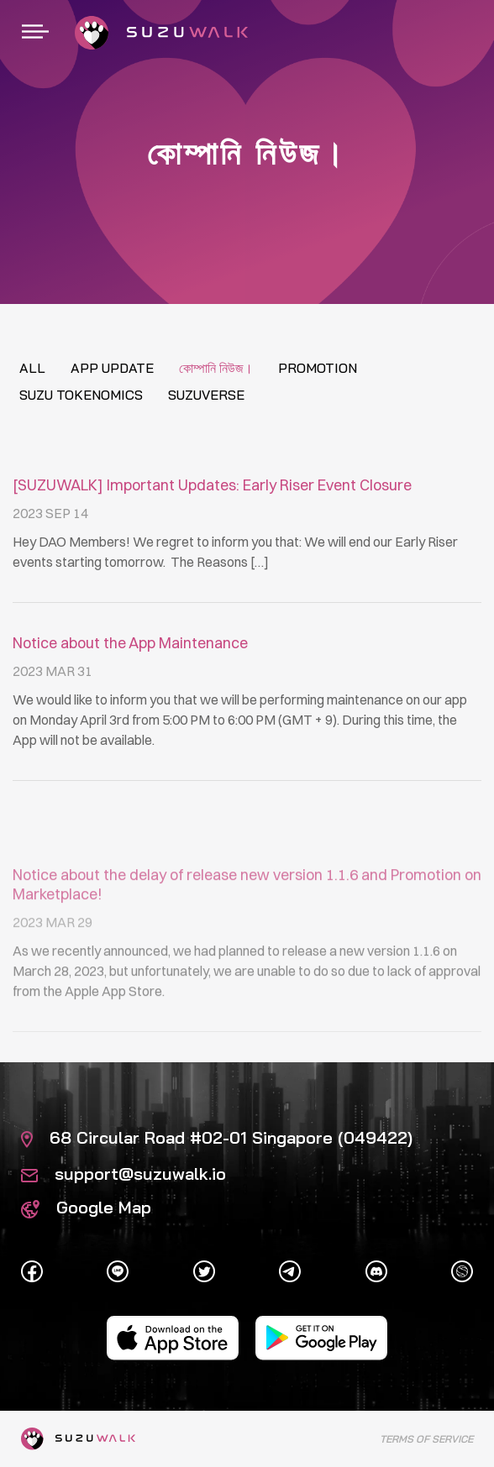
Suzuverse (206, 394)
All (32, 367)
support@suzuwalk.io (123, 1173)
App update (112, 367)
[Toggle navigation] (35, 33)
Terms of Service (426, 1439)
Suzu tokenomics (81, 394)
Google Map (86, 1207)
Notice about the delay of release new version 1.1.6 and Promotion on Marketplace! (247, 954)
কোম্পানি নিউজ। (216, 367)
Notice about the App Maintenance (130, 642)
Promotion (317, 367)
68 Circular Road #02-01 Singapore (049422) (217, 1137)
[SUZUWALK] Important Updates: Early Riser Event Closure (212, 485)
